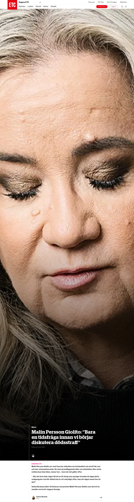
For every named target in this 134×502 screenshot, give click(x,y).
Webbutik (123, 2)
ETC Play (101, 2)
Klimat (38, 6)
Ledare (30, 6)
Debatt (53, 6)
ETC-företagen (112, 2)
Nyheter (22, 6)
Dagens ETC (30, 2)
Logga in (113, 6)
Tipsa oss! (91, 2)
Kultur (45, 6)
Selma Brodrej (41, 497)
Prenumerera (101, 6)
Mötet (34, 427)
